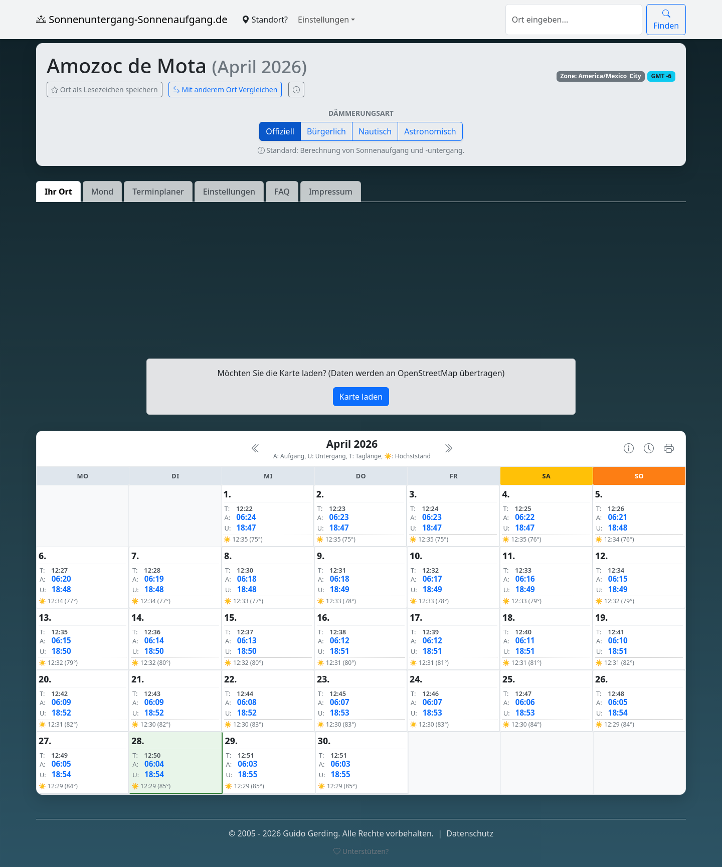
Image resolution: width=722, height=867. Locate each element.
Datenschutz (469, 833)
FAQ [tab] (282, 191)
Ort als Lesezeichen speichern (104, 89)
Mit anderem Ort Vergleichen (225, 89)
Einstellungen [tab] (229, 191)
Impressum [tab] (330, 191)
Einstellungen (323, 19)
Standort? (265, 19)
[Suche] (573, 19)
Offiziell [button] (280, 131)
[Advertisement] (361, 280)
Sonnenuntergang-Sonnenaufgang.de (132, 19)
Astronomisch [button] (430, 131)
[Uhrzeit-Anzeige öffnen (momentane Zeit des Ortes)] (296, 89)
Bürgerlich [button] (326, 131)
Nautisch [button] (375, 131)
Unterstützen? (361, 851)
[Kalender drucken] (669, 448)
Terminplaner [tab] (158, 191)
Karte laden (361, 396)
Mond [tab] (102, 191)
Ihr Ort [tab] (58, 191)
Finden (666, 19)
